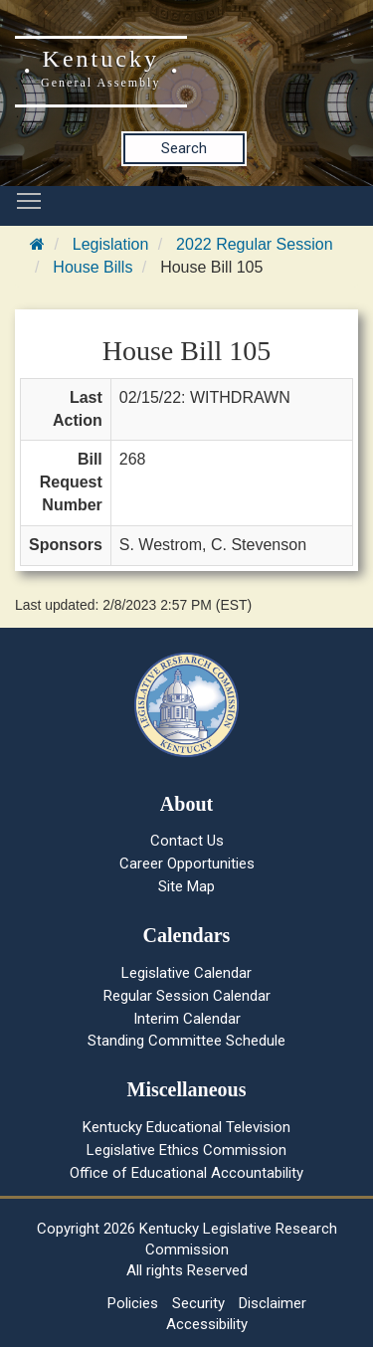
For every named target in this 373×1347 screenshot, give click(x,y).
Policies (132, 1303)
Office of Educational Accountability (186, 1173)
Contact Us (187, 841)
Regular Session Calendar (187, 996)
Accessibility (207, 1324)
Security (198, 1303)
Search (184, 148)
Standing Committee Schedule (186, 1041)
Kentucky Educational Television (186, 1127)
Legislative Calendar (186, 973)
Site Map (186, 886)
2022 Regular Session (254, 244)
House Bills (92, 267)
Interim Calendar (187, 1019)
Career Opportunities (187, 863)
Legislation (111, 244)
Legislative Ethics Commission (186, 1150)
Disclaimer (272, 1303)
